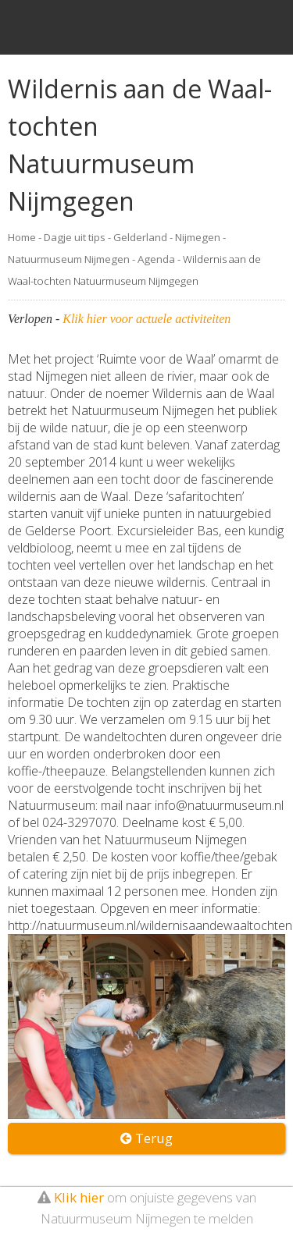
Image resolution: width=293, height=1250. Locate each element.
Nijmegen (197, 237)
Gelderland (140, 237)
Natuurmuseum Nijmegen (69, 259)
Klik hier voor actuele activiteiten (146, 318)
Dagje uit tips (74, 237)
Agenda (156, 259)
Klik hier (79, 1197)
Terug (146, 1138)
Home (22, 237)
